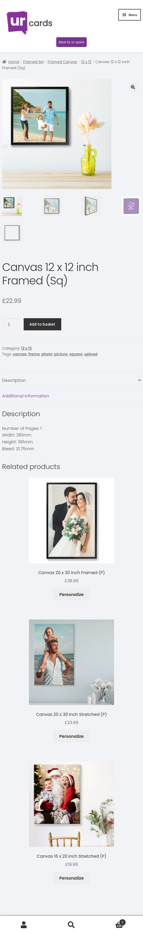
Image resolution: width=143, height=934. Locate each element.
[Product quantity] (11, 324)
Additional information (25, 396)
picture (61, 354)
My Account (24, 925)
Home (13, 61)
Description (14, 380)
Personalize (71, 595)
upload (91, 354)
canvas (20, 354)
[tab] (71, 380)
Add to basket (42, 324)
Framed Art (33, 61)
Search (71, 925)
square (75, 354)
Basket (110, 921)
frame (34, 354)
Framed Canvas (62, 61)
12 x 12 (86, 61)
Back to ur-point (71, 42)
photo (47, 354)
